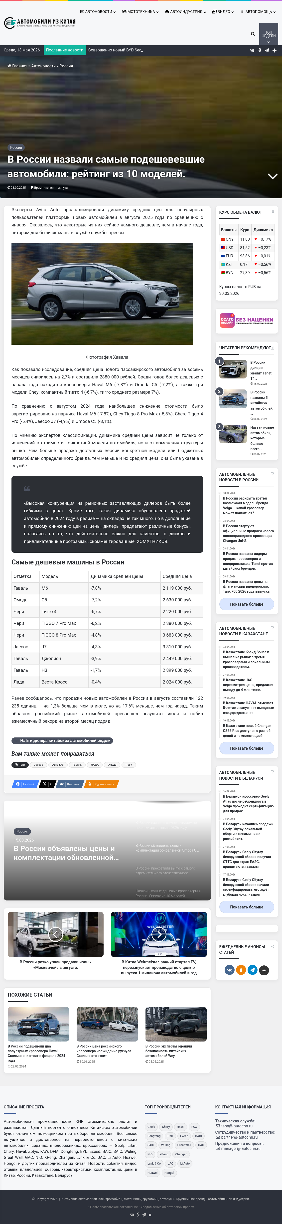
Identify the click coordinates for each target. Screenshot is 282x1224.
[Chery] (165, 1127)
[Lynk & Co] (154, 1164)
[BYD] (170, 1136)
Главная (17, 66)
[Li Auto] (184, 1164)
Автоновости (96, 11)
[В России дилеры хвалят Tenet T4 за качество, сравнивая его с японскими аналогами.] (233, 369)
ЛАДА (95, 764)
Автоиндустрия (183, 11)
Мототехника (138, 11)
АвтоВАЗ (58, 764)
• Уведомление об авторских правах (166, 1207)
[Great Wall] (184, 1145)
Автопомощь (256, 11)
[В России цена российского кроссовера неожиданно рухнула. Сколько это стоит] (107, 1024)
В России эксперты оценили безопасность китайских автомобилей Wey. (168, 1051)
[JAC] (170, 1164)
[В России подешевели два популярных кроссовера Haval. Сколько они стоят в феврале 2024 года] (38, 1024)
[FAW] (194, 1127)
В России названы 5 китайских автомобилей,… (262, 403)
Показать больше (246, 604)
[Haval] (180, 1127)
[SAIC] (151, 1145)
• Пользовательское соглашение (113, 1207)
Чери (129, 764)
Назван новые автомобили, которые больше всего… (262, 438)
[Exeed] (184, 1136)
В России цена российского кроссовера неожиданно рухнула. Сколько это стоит (104, 1051)
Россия (66, 66)
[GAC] (201, 1145)
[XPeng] (164, 1154)
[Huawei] (152, 1173)
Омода (112, 764)
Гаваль (77, 764)
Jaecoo (38, 764)
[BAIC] (198, 1136)
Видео (221, 11)
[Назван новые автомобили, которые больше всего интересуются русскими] (233, 434)
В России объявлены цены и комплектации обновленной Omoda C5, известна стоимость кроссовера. (69, 853)
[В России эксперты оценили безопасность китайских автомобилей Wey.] (176, 1024)
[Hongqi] (169, 1173)
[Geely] (151, 1127)
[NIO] (150, 1154)
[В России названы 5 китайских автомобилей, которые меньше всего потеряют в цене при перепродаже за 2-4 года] (233, 398)
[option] (107, 850)
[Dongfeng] (154, 1136)
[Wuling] (165, 1145)
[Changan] (181, 1154)
